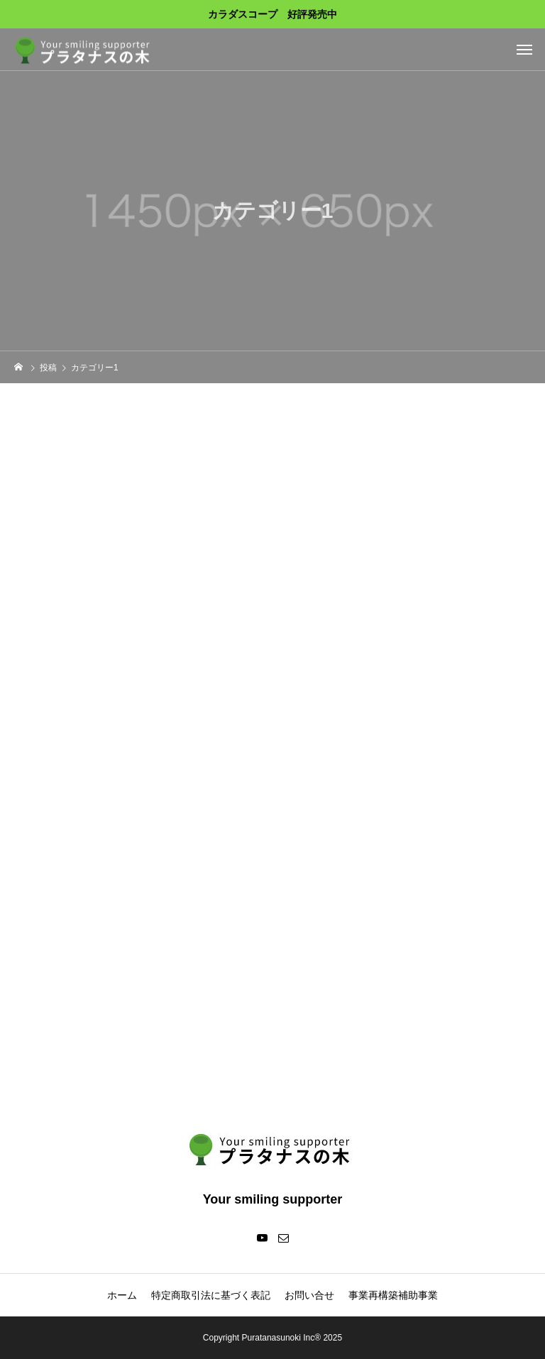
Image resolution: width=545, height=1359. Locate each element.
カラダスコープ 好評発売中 (272, 14)
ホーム (122, 1295)
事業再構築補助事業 (393, 1295)
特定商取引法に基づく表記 (210, 1295)
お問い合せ (309, 1295)
